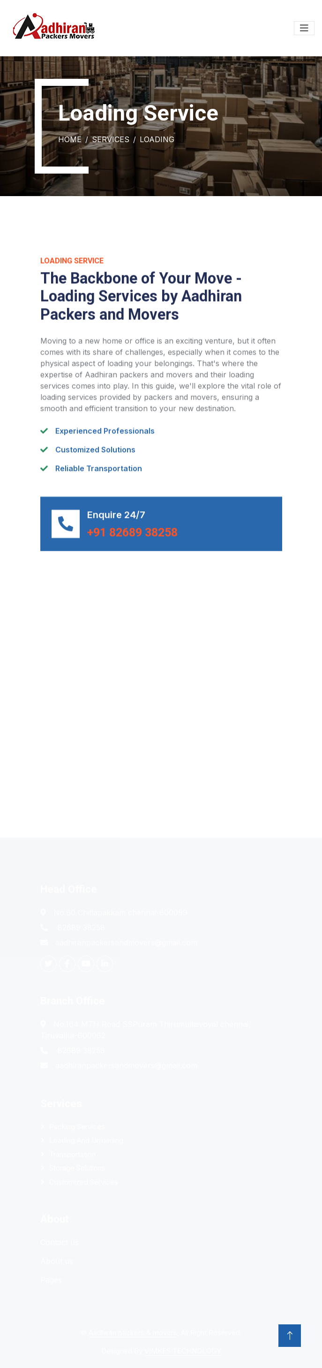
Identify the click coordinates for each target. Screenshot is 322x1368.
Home (70, 139)
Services (110, 139)
